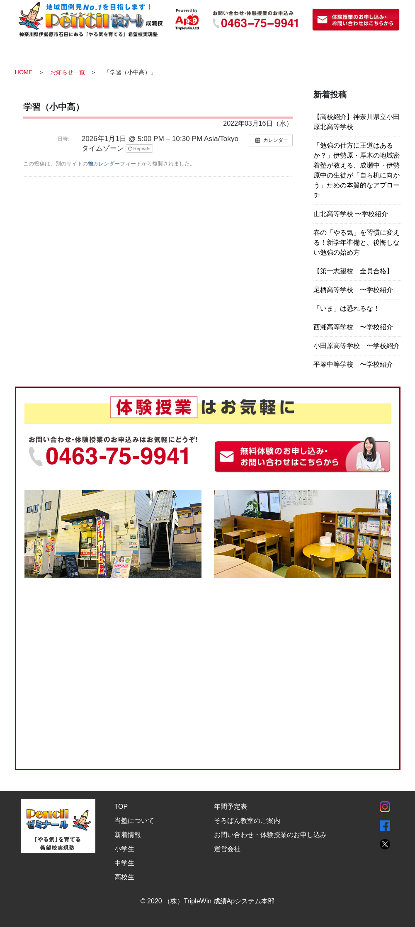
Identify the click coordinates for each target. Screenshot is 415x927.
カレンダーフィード (114, 164)
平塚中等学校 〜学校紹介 (353, 364)
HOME (24, 72)
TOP (121, 806)
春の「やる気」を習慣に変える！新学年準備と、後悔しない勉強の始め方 (356, 242)
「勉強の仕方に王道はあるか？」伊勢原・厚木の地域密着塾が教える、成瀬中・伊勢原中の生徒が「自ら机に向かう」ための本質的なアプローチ (356, 170)
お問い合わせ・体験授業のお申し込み (270, 834)
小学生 (124, 848)
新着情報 (127, 834)
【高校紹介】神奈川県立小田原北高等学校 (356, 121)
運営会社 (227, 848)
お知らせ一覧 (67, 72)
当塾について (134, 820)
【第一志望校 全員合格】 (353, 271)
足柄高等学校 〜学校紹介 (353, 289)
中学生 (124, 862)
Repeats (139, 148)
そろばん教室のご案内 (247, 820)
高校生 (124, 876)
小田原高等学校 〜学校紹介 (356, 345)
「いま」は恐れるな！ (346, 308)
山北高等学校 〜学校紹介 (350, 213)
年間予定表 (230, 806)
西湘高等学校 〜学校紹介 (353, 327)
